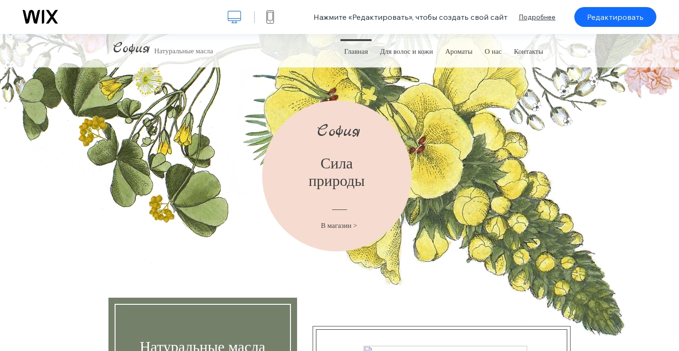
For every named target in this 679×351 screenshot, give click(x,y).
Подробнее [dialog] (537, 17)
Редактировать (615, 17)
